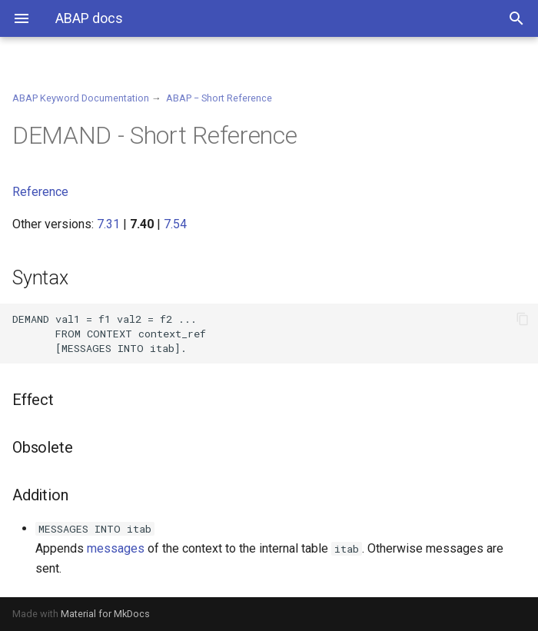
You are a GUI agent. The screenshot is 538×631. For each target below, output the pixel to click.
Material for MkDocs (105, 613)
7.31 (108, 224)
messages (115, 548)
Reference (40, 191)
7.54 (175, 224)
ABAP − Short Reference (219, 98)
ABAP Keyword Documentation (80, 98)
